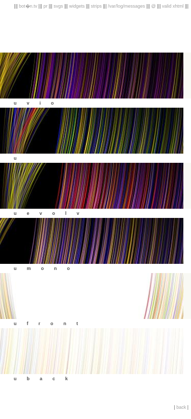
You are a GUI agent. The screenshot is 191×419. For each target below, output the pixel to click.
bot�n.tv (28, 6)
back (181, 407)
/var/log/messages (126, 6)
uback (46, 378)
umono (47, 268)
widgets (77, 6)
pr (45, 6)
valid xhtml (173, 6)
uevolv (52, 213)
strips (96, 6)
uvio (39, 103)
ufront (51, 323)
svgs (58, 6)
